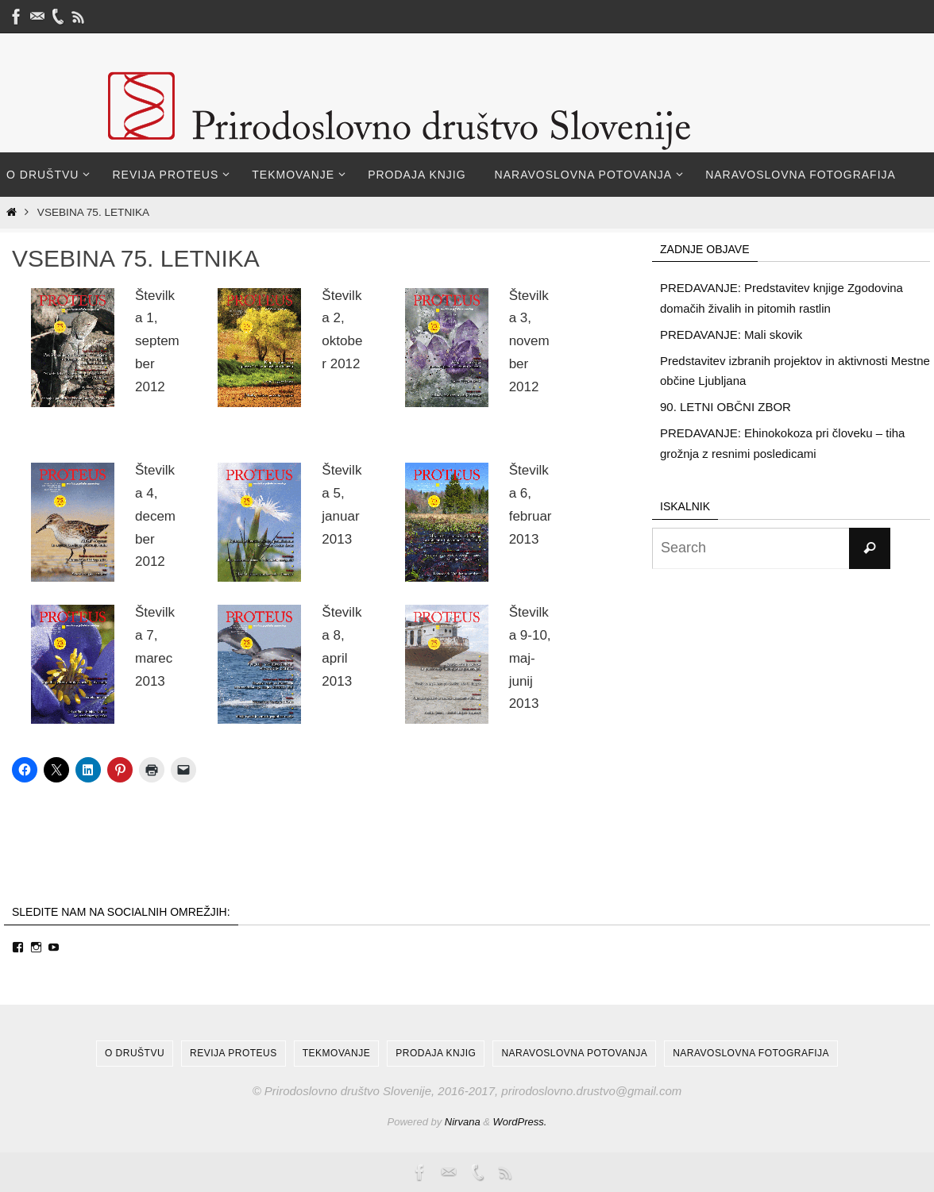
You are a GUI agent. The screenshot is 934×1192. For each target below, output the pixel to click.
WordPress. (520, 1122)
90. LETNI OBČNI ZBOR (725, 406)
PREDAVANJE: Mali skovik (731, 334)
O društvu (134, 1053)
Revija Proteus (233, 1053)
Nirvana (463, 1122)
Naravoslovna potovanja (574, 1053)
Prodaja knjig (436, 1053)
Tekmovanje (336, 1053)
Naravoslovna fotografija (751, 1053)
